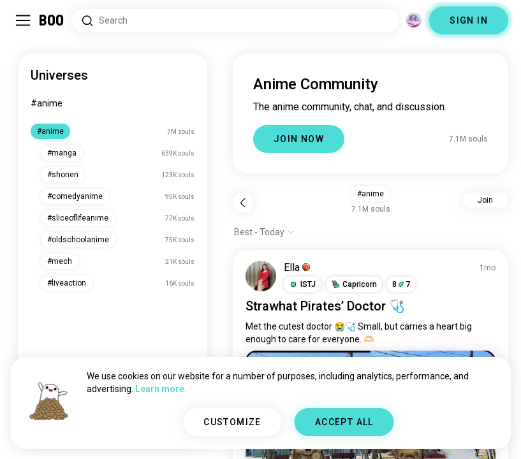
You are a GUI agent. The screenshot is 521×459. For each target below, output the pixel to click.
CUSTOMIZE (232, 422)
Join (485, 200)
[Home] (52, 20)
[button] (302, 284)
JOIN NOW (299, 139)
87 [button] (401, 284)
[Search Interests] (235, 21)
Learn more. (161, 389)
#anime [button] (370, 193)
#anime (46, 103)
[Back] (243, 203)
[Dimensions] (414, 20)
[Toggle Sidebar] (23, 20)
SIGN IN (469, 20)
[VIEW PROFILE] (261, 276)
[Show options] (264, 232)
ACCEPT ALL (344, 422)
